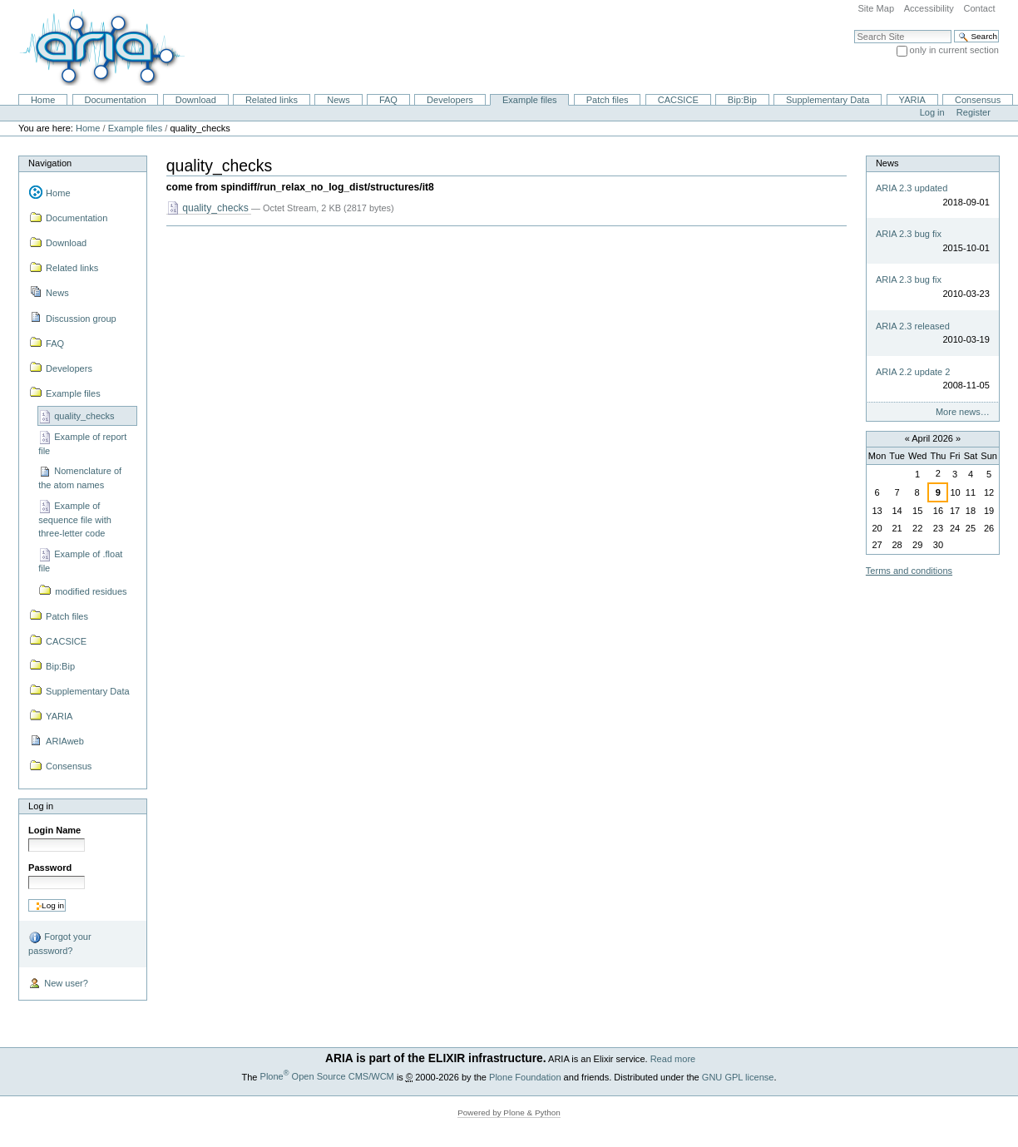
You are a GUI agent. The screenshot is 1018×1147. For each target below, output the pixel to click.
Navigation (50, 163)
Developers (450, 100)
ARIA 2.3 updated (911, 188)
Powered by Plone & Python (509, 1112)
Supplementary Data (828, 100)
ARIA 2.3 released (913, 326)
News (338, 100)
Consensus (978, 100)
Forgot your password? (59, 943)
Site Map (875, 8)
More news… (963, 412)
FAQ (388, 100)
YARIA (912, 100)
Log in (932, 112)
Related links (271, 100)
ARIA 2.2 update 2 (913, 372)
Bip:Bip (742, 100)
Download (195, 100)
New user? (58, 984)
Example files (529, 100)
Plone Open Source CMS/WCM (327, 1076)
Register (973, 112)
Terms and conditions (909, 571)
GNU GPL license (738, 1076)
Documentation (115, 100)
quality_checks (208, 208)
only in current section (954, 50)
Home (43, 100)
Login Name (54, 830)
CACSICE (678, 100)
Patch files (607, 100)
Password (50, 868)
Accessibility (929, 8)
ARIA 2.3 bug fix (908, 234)
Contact (979, 8)
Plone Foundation (525, 1076)
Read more (673, 1059)
